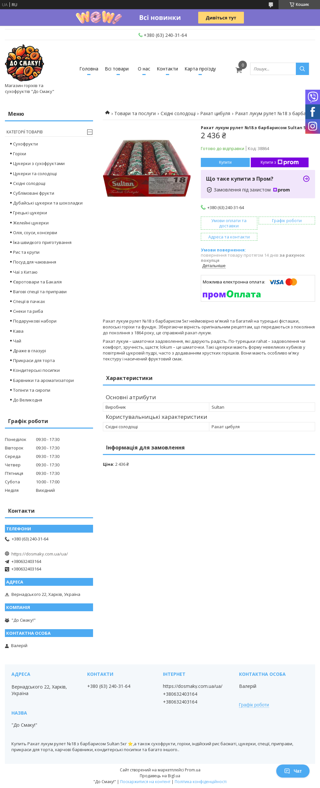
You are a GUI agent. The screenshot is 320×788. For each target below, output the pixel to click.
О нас (144, 69)
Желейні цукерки (31, 223)
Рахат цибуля (215, 113)
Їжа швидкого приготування (42, 242)
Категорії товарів (25, 132)
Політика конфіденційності (201, 781)
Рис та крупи (26, 252)
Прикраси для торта (34, 360)
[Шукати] (302, 69)
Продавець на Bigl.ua (160, 776)
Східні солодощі (178, 113)
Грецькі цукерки (30, 213)
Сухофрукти (25, 144)
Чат (293, 771)
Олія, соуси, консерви (35, 232)
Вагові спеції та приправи (40, 292)
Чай (17, 341)
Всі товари (117, 69)
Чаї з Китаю (25, 272)
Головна (88, 69)
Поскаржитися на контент (145, 781)
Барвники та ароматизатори (43, 380)
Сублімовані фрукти (33, 193)
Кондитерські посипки (36, 370)
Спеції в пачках (29, 301)
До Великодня (27, 400)
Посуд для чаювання (34, 262)
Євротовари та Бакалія (37, 282)
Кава (18, 331)
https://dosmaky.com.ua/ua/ (39, 553)
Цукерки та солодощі (35, 173)
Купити (225, 162)
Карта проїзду (200, 69)
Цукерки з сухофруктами (39, 163)
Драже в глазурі (29, 351)
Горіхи (19, 154)
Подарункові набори (34, 321)
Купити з (280, 162)
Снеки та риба (28, 311)
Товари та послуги (135, 113)
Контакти (167, 69)
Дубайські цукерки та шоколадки (48, 203)
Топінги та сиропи (31, 390)
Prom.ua (192, 770)
